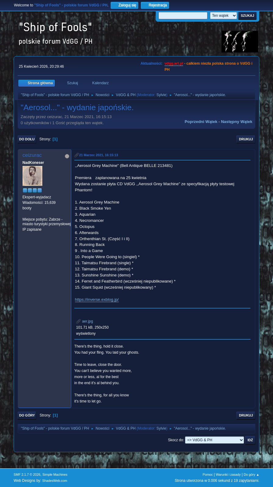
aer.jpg (84, 321)
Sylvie (161, 95)
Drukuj (246, 139)
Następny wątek (236, 121)
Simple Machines (54, 474)
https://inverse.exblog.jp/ (97, 299)
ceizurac (32, 155)
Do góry (27, 415)
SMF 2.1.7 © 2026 (27, 474)
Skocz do (175, 440)
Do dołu (27, 139)
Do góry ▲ (251, 474)
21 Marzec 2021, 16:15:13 (98, 155)
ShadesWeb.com (54, 480)
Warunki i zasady (228, 474)
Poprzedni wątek (201, 121)
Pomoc (208, 474)
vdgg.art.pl (174, 63)
